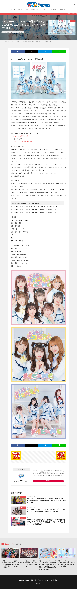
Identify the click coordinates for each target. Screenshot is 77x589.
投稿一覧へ (48, 480)
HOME (4, 41)
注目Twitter (39, 9)
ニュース (13, 9)
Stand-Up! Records (23, 580)
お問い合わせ (55, 580)
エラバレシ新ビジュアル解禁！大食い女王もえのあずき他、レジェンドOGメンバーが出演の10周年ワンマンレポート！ (28, 563)
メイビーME (20, 32)
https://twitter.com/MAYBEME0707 (21, 142)
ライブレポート (20, 9)
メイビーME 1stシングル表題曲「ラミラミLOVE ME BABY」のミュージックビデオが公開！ (33, 41)
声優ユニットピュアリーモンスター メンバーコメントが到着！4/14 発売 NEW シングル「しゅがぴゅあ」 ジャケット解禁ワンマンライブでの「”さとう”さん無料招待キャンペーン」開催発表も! (47, 565)
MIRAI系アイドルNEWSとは (58, 9)
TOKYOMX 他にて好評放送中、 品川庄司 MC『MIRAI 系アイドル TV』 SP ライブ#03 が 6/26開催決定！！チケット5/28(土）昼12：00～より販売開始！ (46, 522)
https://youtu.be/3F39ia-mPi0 (19, 136)
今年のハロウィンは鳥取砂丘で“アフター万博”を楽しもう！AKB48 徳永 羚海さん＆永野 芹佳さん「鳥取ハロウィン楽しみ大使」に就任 (46, 500)
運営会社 (33, 580)
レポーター (46, 9)
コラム (27, 9)
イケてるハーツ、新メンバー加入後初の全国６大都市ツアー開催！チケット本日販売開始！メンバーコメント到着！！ (46, 510)
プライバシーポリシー (44, 580)
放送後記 (33, 9)
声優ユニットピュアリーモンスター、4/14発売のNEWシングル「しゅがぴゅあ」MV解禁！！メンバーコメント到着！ (66, 563)
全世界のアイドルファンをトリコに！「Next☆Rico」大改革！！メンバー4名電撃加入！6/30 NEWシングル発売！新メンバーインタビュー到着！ (10, 564)
